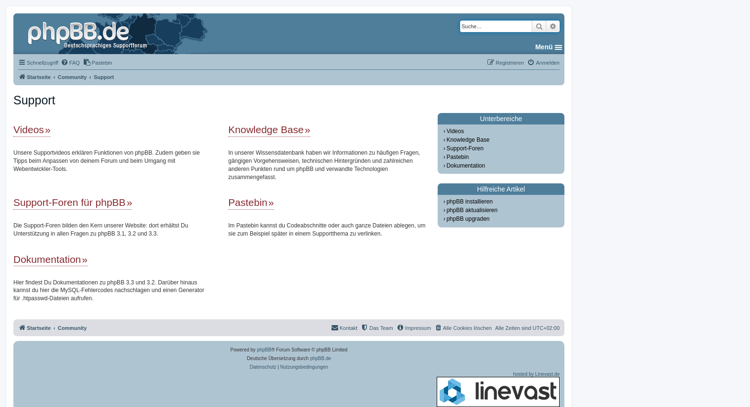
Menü (544, 47)
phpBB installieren (469, 201)
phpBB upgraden (467, 218)
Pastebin (247, 202)
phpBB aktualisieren (471, 210)
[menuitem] (70, 62)
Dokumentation (47, 259)
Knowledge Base (266, 129)
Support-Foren (464, 148)
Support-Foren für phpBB (69, 202)
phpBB (264, 349)
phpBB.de (320, 358)
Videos (28, 129)
